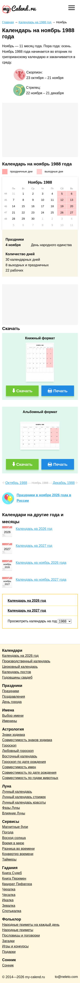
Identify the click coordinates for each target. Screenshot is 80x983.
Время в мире (13, 843)
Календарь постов (16, 672)
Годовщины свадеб (17, 677)
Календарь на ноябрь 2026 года (41, 562)
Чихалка (8, 889)
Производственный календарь (26, 661)
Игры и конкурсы (15, 946)
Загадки (8, 941)
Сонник (8, 965)
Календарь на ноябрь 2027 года (41, 579)
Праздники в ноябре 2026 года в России (44, 497)
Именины (9, 721)
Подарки (9, 952)
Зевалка (8, 905)
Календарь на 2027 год (34, 546)
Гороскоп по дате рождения (24, 762)
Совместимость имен (19, 767)
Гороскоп (9, 745)
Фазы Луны (11, 808)
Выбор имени (12, 715)
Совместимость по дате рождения (29, 772)
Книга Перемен (14, 878)
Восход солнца (14, 838)
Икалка (7, 900)
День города (12, 702)
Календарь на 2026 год (34, 529)
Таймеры (9, 859)
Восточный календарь (19, 756)
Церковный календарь (20, 666)
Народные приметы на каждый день (31, 924)
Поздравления (13, 696)
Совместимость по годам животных (30, 778)
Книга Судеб (12, 873)
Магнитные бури (15, 827)
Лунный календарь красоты (24, 802)
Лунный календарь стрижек (24, 797)
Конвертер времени (17, 854)
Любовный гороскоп (18, 751)
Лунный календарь (17, 791)
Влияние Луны (13, 813)
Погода (7, 832)
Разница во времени (18, 848)
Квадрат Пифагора (17, 884)
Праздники (10, 691)
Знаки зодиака (13, 734)
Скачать (24, 391)
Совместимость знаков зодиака (27, 740)
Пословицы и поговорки (21, 935)
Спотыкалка (11, 911)
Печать (60, 391)
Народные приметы (17, 930)
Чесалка (8, 895)
